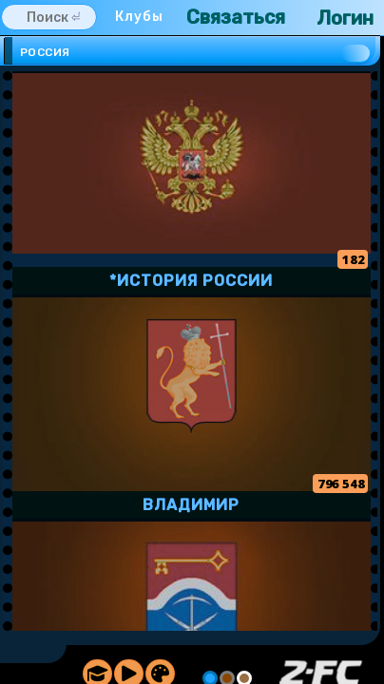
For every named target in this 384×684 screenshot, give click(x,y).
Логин (345, 18)
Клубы (139, 17)
